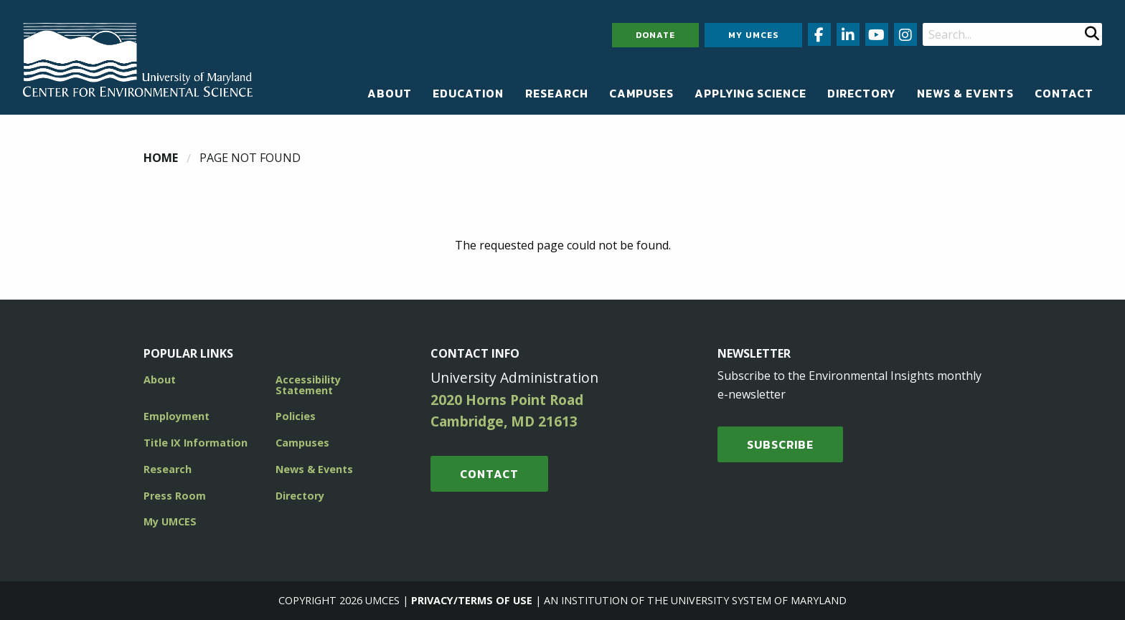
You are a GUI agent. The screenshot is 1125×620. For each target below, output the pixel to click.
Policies (296, 416)
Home (160, 158)
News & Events (965, 93)
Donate (655, 35)
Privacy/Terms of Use (471, 600)
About (389, 93)
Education (468, 93)
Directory (861, 93)
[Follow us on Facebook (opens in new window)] (819, 34)
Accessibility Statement (308, 384)
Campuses (641, 93)
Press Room (174, 495)
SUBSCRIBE (780, 444)
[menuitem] (389, 93)
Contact (1064, 93)
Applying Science (750, 93)
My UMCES (753, 35)
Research (556, 93)
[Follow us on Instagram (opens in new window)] (905, 34)
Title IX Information (195, 442)
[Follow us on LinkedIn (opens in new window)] (848, 34)
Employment (176, 416)
